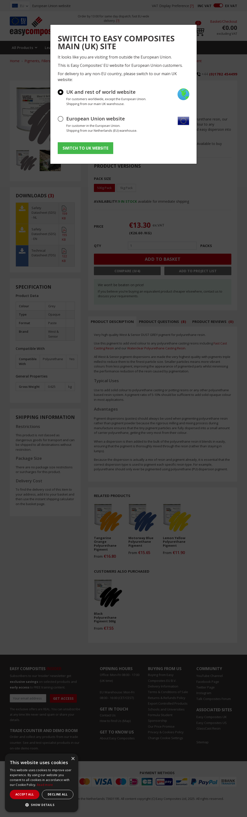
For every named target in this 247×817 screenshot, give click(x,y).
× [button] (73, 759)
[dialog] (41, 783)
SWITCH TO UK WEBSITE (85, 148)
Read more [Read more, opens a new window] (45, 785)
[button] (41, 804)
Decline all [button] (57, 794)
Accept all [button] (24, 794)
